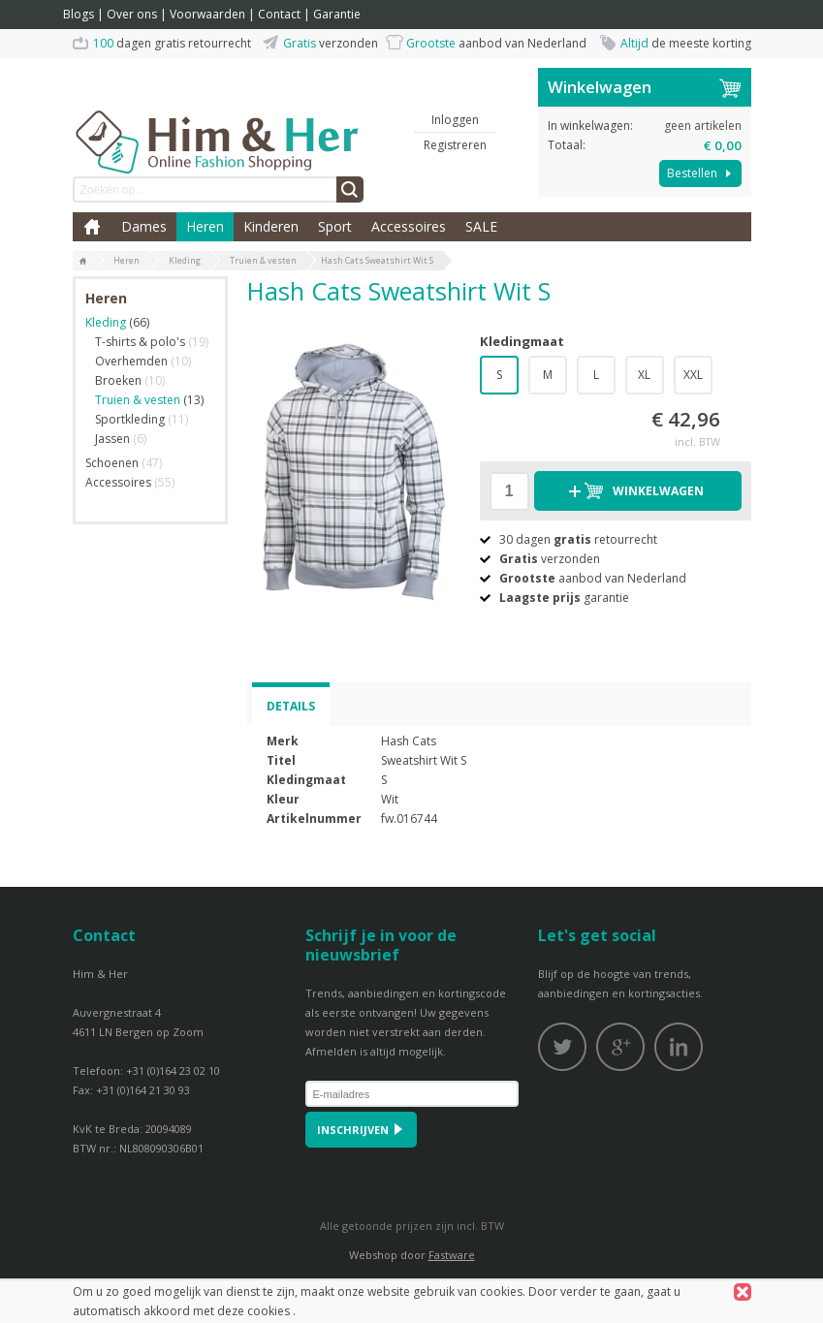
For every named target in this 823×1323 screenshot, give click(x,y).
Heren (205, 226)
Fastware (451, 1254)
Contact (279, 14)
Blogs (78, 14)
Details (291, 706)
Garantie (337, 14)
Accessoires (408, 226)
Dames (144, 226)
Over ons (132, 14)
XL (644, 374)
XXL (693, 374)
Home (92, 226)
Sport (335, 226)
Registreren (455, 145)
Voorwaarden (207, 14)
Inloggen (455, 119)
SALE (481, 226)
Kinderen (271, 226)
